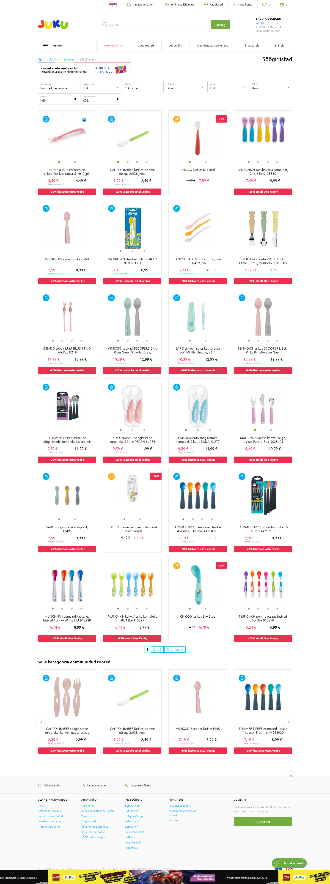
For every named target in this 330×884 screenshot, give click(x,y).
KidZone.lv (131, 847)
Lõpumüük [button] (175, 45)
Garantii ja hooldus (49, 811)
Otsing (221, 25)
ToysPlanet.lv (133, 842)
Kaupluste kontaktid (50, 816)
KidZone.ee (132, 811)
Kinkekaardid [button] (251, 45)
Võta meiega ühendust (95, 826)
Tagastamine (89, 816)
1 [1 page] (147, 649)
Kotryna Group (134, 816)
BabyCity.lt (131, 821)
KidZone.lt (131, 837)
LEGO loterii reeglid (93, 837)
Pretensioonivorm (49, 826)
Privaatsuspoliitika (179, 805)
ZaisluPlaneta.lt (134, 832)
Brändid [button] (279, 45)
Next (288, 722)
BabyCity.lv (132, 826)
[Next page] (175, 649)
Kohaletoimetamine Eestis (97, 811)
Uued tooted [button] (146, 45)
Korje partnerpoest (93, 832)
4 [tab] (147, 162)
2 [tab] (75, 162)
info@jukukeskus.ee (268, 23)
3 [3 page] (161, 649)
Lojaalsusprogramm (49, 821)
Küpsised (173, 820)
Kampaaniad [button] (113, 45)
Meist (41, 805)
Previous (41, 722)
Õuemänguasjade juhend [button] (212, 45)
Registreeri (263, 822)
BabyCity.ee (132, 805)
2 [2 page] (154, 649)
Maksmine (87, 805)
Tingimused (88, 821)
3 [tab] (137, 162)
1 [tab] (59, 162)
